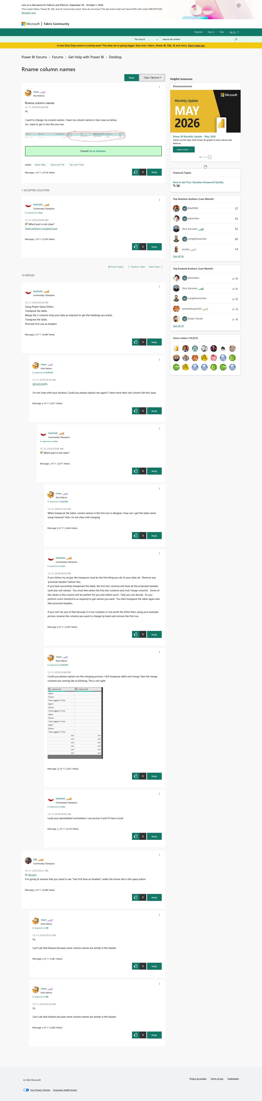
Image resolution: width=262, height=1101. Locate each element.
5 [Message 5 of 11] (35, 334)
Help (221, 31)
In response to (34, 212)
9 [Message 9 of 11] (57, 626)
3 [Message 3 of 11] (42, 1027)
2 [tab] (202, 157)
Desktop (115, 56)
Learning (148, 23)
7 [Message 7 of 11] (35, 239)
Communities (120, 23)
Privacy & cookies (198, 1078)
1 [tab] (200, 157)
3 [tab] (204, 157)
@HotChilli (39, 384)
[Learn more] (184, 149)
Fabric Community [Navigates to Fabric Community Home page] (56, 24)
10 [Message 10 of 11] (58, 768)
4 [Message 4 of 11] (42, 958)
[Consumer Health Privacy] (65, 1090)
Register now (29, 12)
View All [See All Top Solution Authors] (178, 256)
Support (162, 23)
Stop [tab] (209, 157)
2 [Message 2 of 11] (35, 889)
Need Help (40, 164)
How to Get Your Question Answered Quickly (198, 182)
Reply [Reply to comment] (154, 246)
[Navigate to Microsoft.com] (31, 24)
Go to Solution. (97, 151)
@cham (32, 874)
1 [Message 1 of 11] (35, 172)
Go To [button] (233, 32)
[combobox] (200, 39)
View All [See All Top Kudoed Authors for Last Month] (178, 326)
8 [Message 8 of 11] (57, 528)
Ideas (105, 23)
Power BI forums (34, 56)
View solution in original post (41, 228)
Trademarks (233, 1078)
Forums (76, 23)
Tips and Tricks (76, 164)
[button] (131, 77)
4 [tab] (206, 157)
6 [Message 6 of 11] (42, 403)
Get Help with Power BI (86, 56)
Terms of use (217, 1078)
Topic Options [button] (151, 77)
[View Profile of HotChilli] (38, 204)
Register (198, 31)
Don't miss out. (196, 45)
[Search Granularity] (146, 39)
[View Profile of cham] (36, 91)
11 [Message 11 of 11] (58, 828)
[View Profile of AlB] (35, 859)
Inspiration (91, 23)
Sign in (211, 31)
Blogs (135, 23)
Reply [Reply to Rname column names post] (154, 172)
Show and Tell (57, 164)
